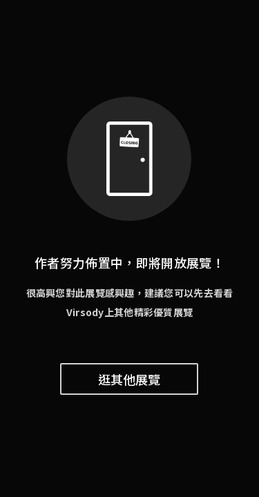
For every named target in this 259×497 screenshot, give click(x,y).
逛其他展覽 (129, 379)
